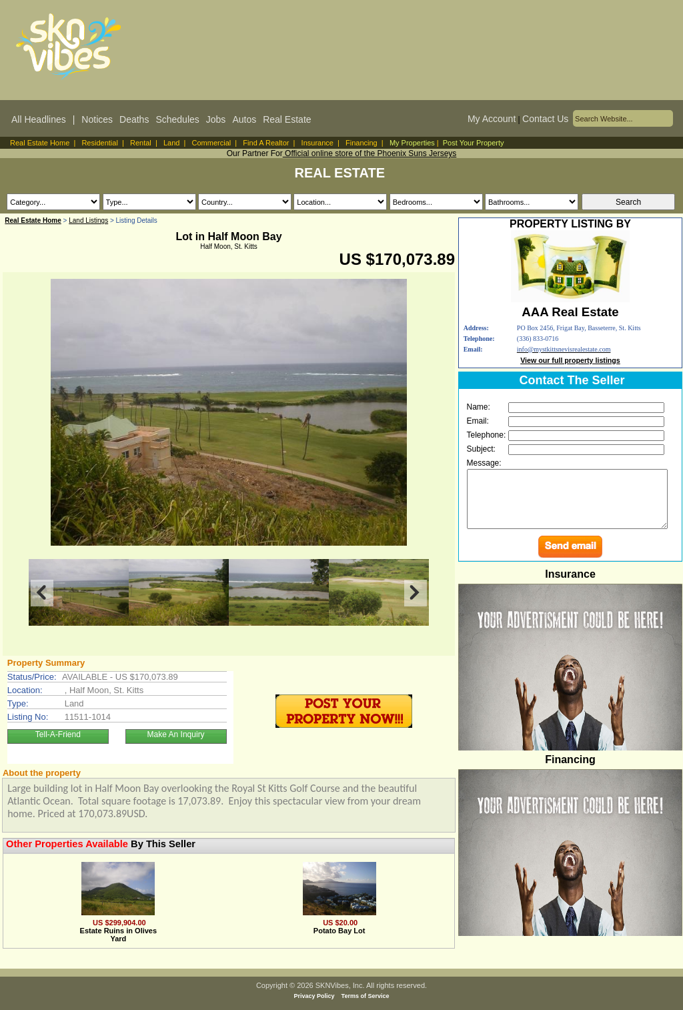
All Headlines (38, 119)
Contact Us (545, 118)
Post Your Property (473, 143)
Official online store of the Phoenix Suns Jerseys (370, 153)
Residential (99, 143)
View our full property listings (570, 360)
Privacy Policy (314, 996)
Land (171, 143)
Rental (140, 143)
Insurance (317, 143)
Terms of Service (366, 996)
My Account (492, 118)
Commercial (211, 143)
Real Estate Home (39, 143)
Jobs (216, 119)
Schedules (177, 119)
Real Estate (287, 119)
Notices (97, 119)
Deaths (134, 119)
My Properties (412, 143)
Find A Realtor (266, 143)
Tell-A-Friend (58, 734)
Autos (244, 119)
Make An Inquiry (176, 734)
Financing (362, 143)
